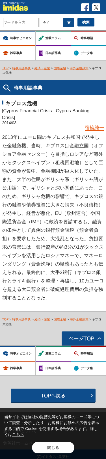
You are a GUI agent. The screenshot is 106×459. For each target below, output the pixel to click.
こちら (18, 434)
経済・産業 (42, 68)
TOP (5, 68)
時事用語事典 (21, 68)
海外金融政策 (79, 68)
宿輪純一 (94, 127)
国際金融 (60, 68)
